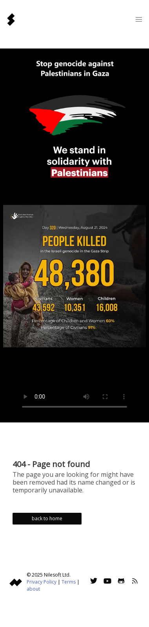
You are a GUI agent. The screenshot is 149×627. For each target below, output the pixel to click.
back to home (47, 518)
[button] (139, 19)
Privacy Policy (41, 581)
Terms (69, 581)
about (33, 589)
